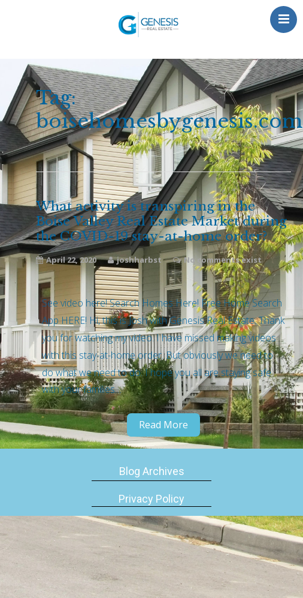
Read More (163, 424)
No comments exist (223, 259)
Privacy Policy (151, 498)
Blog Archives (151, 471)
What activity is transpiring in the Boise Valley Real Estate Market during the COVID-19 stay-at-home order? (161, 221)
